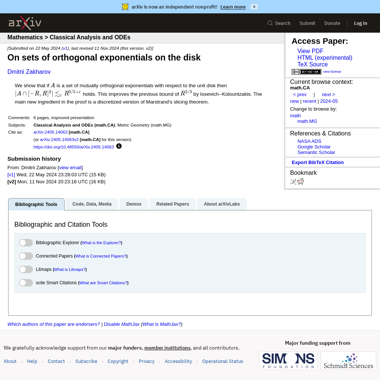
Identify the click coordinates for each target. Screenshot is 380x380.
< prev (300, 94)
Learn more (233, 7)
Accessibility (178, 361)
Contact (56, 361)
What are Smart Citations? (103, 283)
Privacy (146, 361)
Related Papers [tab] (172, 204)
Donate (332, 23)
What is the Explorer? (101, 242)
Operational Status (222, 360)
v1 (65, 48)
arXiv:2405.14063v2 (59, 139)
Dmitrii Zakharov (28, 72)
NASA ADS (309, 141)
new (294, 101)
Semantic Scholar (316, 152)
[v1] (11, 174)
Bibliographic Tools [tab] (36, 204)
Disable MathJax (122, 324)
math (295, 115)
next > (328, 94)
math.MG (307, 121)
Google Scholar (314, 147)
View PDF (310, 51)
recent (309, 101)
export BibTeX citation (318, 162)
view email (70, 167)
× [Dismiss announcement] (254, 7)
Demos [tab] (133, 204)
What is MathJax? (161, 324)
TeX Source (312, 64)
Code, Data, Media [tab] (91, 204)
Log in (360, 23)
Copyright (118, 361)
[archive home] (25, 23)
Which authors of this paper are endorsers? (53, 324)
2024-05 (329, 101)
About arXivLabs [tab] (222, 204)
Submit (307, 23)
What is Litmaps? (69, 269)
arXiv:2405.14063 (50, 132)
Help (32, 361)
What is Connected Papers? (100, 256)
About (10, 361)
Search (279, 23)
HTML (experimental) (324, 58)
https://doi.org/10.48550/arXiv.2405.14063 (73, 146)
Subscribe (86, 361)
